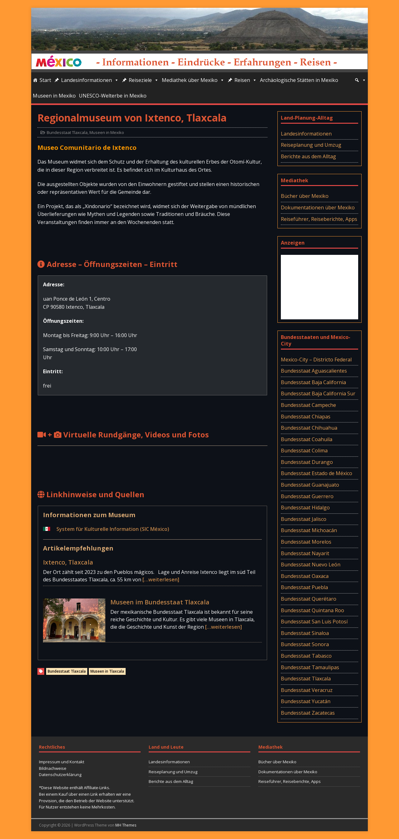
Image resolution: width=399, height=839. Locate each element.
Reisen (245, 80)
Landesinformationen (90, 80)
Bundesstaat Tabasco (306, 655)
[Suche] (360, 80)
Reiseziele (144, 80)
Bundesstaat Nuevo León (310, 564)
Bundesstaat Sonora (305, 644)
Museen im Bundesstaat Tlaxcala (159, 602)
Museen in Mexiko (54, 95)
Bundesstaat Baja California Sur (318, 393)
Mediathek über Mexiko (193, 80)
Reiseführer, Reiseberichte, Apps (319, 219)
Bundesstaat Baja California (313, 382)
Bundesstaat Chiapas (305, 416)
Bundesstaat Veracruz (307, 690)
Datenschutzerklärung (60, 774)
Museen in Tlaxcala (107, 671)
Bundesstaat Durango (307, 462)
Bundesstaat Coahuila (306, 439)
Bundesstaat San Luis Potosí (314, 621)
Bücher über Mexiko (305, 196)
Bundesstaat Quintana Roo (312, 610)
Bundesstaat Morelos (306, 541)
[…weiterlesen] (160, 579)
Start (45, 80)
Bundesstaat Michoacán (309, 530)
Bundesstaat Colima (304, 450)
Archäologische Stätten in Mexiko (299, 80)
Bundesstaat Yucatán (305, 701)
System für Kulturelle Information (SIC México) (112, 529)
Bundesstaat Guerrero (307, 496)
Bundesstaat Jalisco (303, 519)
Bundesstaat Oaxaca (305, 576)
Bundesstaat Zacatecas (308, 712)
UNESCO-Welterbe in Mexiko (113, 95)
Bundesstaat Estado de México (316, 473)
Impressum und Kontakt (61, 762)
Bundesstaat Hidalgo (305, 507)
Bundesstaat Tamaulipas (310, 667)
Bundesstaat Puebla (304, 587)
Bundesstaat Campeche (308, 405)
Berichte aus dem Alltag (308, 156)
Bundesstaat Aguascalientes (314, 370)
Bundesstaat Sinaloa (305, 633)
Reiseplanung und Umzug (311, 144)
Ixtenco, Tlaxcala (68, 562)
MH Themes (125, 825)
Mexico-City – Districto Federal (316, 359)
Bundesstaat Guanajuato (310, 484)
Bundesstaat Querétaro (308, 598)
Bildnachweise (52, 768)
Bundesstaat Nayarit (305, 553)
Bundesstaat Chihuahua (309, 427)
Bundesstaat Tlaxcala (67, 132)
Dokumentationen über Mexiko (318, 207)
